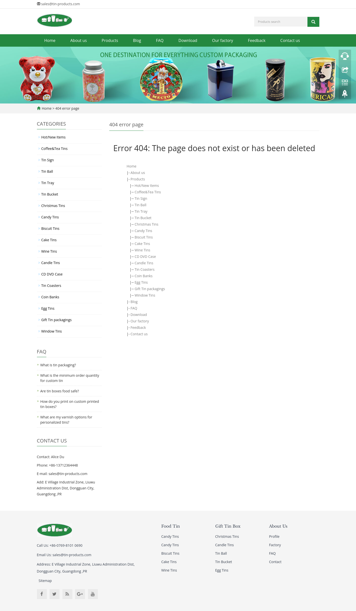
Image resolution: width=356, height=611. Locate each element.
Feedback (257, 40)
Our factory (222, 40)
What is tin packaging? (58, 365)
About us (78, 40)
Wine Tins (142, 250)
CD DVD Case (145, 256)
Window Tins (145, 295)
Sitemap (45, 580)
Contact (275, 561)
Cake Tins (142, 243)
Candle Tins (144, 263)
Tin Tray (141, 211)
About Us (278, 526)
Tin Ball (140, 205)
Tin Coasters (144, 269)
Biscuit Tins (144, 237)
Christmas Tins (146, 224)
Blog (137, 40)
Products (110, 40)
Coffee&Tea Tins (148, 192)
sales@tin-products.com (60, 3)
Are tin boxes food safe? (59, 391)
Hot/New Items (147, 185)
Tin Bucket (143, 217)
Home (49, 40)
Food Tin (170, 526)
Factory (275, 545)
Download (187, 40)
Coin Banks (143, 275)
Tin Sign (141, 198)
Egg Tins (141, 282)
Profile (274, 536)
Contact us (290, 40)
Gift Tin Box (228, 526)
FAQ (160, 40)
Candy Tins (143, 230)
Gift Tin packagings (150, 288)
